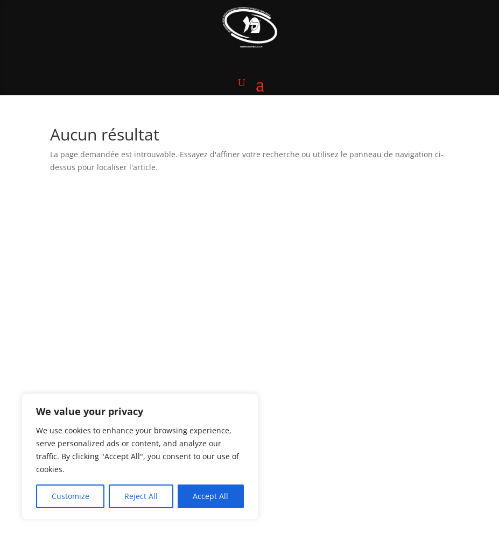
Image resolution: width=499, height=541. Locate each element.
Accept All (210, 496)
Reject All (141, 496)
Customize (70, 496)
